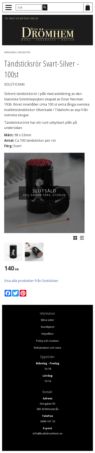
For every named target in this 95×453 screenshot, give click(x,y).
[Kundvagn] (88, 7)
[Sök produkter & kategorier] (29, 7)
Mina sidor (47, 320)
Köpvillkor (48, 334)
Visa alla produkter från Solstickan (31, 280)
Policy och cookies (47, 341)
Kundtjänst (47, 327)
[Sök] (44, 7)
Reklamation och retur (47, 348)
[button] (9, 7)
